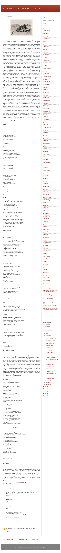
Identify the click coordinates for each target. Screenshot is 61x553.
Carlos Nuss (45, 63)
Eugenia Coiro (45, 103)
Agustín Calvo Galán (47, 31)
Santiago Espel (46, 254)
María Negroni (46, 199)
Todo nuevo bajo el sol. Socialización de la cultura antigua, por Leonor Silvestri (50, 309)
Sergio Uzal (45, 261)
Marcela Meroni (46, 180)
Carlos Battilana (46, 60)
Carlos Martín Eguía (47, 62)
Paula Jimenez (45, 234)
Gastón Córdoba (46, 116)
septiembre (48, 335)
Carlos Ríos (45, 65)
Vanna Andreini (46, 277)
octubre (47, 336)
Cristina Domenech (46, 78)
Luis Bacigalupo (46, 175)
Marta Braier (45, 191)
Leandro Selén (45, 160)
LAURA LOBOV (48, 375)
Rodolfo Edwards (46, 251)
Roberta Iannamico (46, 250)
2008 (46, 388)
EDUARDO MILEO (49, 369)
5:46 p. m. (7, 502)
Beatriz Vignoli (46, 52)
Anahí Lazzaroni (46, 43)
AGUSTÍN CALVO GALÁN (50, 338)
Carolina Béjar (46, 66)
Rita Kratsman (45, 248)
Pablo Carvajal (46, 229)
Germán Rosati (46, 119)
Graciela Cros (45, 124)
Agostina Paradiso (46, 30)
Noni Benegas (45, 221)
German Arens (45, 117)
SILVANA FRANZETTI (49, 345)
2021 (46, 395)
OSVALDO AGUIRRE (49, 364)
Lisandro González (46, 170)
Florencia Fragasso (46, 111)
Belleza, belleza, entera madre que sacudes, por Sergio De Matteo (49, 294)
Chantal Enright (46, 71)
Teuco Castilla (45, 274)
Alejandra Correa (46, 36)
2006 (46, 331)
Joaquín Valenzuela (46, 137)
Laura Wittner (8, 483)
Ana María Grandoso (47, 39)
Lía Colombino (46, 176)
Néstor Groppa (46, 224)
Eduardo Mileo (46, 92)
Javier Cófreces (46, 133)
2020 (46, 393)
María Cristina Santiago (47, 196)
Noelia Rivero (45, 219)
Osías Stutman (45, 227)
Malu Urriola (45, 178)
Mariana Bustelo (46, 184)
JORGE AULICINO (49, 380)
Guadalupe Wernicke (47, 127)
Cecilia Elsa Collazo (47, 68)
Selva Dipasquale (46, 258)
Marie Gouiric (45, 188)
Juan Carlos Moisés (46, 148)
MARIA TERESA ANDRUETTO (51, 359)
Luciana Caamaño (46, 172)
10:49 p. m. (8, 495)
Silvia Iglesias (45, 266)
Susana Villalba (46, 272)
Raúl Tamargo (45, 240)
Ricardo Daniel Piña (47, 242)
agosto (47, 333)
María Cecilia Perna (46, 194)
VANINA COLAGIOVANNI (50, 368)
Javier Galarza (45, 135)
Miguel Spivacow (46, 207)
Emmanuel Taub (46, 97)
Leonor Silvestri (46, 164)
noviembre (48, 382)
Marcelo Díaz (45, 181)
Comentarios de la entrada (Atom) (14, 542)
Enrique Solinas (46, 98)
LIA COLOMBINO (49, 342)
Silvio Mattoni (45, 269)
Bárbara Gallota (46, 54)
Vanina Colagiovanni (47, 275)
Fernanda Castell (46, 106)
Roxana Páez (45, 253)
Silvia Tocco (45, 267)
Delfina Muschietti (46, 84)
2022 (46, 397)
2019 (46, 391)
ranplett (34, 547)
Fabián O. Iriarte (46, 105)
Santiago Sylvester (46, 256)
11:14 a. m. (8, 531)
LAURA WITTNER (49, 376)
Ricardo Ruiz (45, 247)
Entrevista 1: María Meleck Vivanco (49, 305)
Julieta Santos (45, 151)
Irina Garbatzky (46, 130)
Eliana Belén (45, 95)
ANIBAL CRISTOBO (49, 347)
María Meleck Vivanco (47, 197)
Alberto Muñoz (46, 33)
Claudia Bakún (46, 73)
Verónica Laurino (46, 278)
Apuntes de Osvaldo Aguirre (48, 288)
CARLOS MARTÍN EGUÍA (50, 373)
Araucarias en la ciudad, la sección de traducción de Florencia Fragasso (50, 291)
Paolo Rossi (45, 232)
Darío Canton (45, 82)
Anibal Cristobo (46, 46)
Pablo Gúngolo (46, 231)
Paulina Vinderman (46, 235)
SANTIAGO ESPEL (49, 362)
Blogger (44, 547)
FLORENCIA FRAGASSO (50, 340)
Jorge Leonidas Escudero (47, 145)
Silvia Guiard (45, 264)
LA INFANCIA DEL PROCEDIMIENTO (24, 8)
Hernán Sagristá (46, 129)
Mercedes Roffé (46, 204)
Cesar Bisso (45, 70)
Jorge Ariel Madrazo (47, 138)
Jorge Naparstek (46, 146)
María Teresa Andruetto (47, 200)
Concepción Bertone (47, 76)
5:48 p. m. (7, 522)
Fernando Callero (46, 108)
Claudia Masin (46, 74)
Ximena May (45, 282)
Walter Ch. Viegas (46, 280)
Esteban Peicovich (46, 100)
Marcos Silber (45, 183)
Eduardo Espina (46, 90)
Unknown (8, 526)
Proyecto (44, 23)
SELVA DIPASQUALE (49, 378)
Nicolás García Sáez (47, 216)
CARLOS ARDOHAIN (49, 355)
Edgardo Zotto (45, 89)
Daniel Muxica (46, 79)
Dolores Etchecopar (46, 87)
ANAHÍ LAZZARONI (49, 361)
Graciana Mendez (46, 122)
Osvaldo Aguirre (46, 226)
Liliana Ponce (45, 168)
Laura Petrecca (46, 157)
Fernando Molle (46, 110)
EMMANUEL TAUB (49, 371)
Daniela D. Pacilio (46, 81)
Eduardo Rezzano (46, 94)
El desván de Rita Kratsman (48, 298)
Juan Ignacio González (47, 149)
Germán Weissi (46, 121)
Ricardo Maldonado (46, 243)
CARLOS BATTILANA (49, 343)
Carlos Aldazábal (46, 57)
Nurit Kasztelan (46, 223)
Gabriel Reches (46, 114)
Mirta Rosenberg (46, 208)
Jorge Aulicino (46, 140)
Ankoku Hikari (46, 47)
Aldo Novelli (45, 35)
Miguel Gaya (45, 205)
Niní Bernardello (46, 218)
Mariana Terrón (46, 186)
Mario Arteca (45, 189)
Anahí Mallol (45, 44)
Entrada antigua (36, 539)
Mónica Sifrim (46, 211)
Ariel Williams (46, 51)
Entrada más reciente (7, 539)
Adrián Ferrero (46, 28)
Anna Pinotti (45, 49)
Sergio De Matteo (46, 259)
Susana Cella (45, 270)
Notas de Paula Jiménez (47, 306)
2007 (46, 386)
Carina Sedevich (46, 55)
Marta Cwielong (46, 192)
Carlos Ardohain (46, 58)
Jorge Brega (45, 141)
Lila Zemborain (46, 165)
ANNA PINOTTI (48, 350)
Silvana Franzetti (46, 262)
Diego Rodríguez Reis (47, 86)
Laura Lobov (45, 156)
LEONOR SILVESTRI (49, 354)
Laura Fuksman (46, 154)
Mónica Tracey (46, 213)
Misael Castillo (46, 210)
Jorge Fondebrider (46, 143)
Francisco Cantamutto (47, 113)
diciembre (48, 384)
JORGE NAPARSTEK (49, 366)
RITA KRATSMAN (49, 348)
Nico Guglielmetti (46, 215)
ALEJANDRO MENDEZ (50, 357)
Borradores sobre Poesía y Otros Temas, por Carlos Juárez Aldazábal (50, 296)
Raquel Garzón (46, 237)
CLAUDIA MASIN (49, 352)
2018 (46, 389)
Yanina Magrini (46, 283)
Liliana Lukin (45, 167)
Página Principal (22, 539)
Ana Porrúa (45, 41)
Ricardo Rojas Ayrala (47, 245)
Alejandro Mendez (46, 38)
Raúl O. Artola (46, 239)
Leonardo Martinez (46, 162)
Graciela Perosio (46, 125)
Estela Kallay (45, 102)
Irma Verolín (45, 132)
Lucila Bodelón (46, 173)
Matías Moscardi (46, 202)
